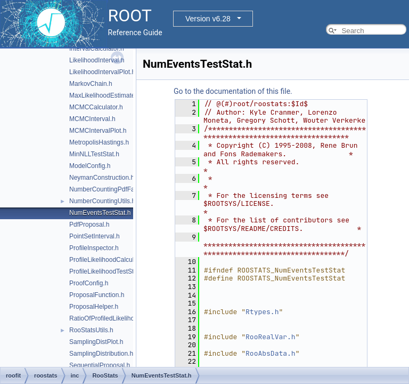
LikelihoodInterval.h (96, 60)
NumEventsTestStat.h (99, 213)
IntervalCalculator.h (96, 48)
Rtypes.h (262, 311)
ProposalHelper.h (93, 306)
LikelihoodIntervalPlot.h (102, 72)
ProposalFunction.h (96, 295)
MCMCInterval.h (92, 119)
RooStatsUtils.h (91, 330)
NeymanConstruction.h (101, 177)
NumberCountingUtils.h (102, 201)
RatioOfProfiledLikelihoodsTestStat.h (121, 318)
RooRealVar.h (271, 336)
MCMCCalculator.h (96, 107)
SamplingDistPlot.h (96, 342)
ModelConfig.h (89, 166)
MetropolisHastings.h (99, 142)
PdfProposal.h (89, 224)
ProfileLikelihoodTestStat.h (106, 271)
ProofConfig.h (88, 283)
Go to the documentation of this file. (233, 91)
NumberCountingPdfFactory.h (111, 189)
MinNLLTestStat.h (94, 154)
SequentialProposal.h (99, 365)
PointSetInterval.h (94, 236)
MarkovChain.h (90, 83)
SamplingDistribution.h (101, 353)
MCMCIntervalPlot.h (97, 130)
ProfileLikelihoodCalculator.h (109, 259)
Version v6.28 (208, 18)
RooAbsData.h (271, 353)
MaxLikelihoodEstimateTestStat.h (116, 95)
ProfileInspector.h (94, 248)
